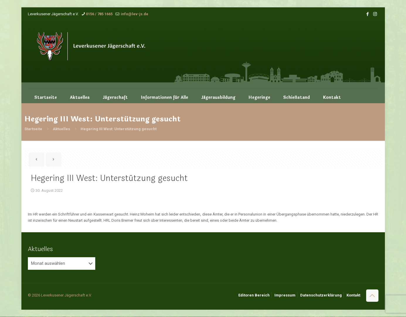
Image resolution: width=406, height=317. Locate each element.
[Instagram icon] (375, 14)
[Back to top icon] (372, 295)
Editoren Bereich (254, 295)
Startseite (33, 129)
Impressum (284, 295)
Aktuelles (61, 129)
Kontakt (353, 295)
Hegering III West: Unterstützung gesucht (119, 129)
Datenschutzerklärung (321, 295)
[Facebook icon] (368, 14)
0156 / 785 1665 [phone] (99, 14)
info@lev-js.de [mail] (134, 14)
